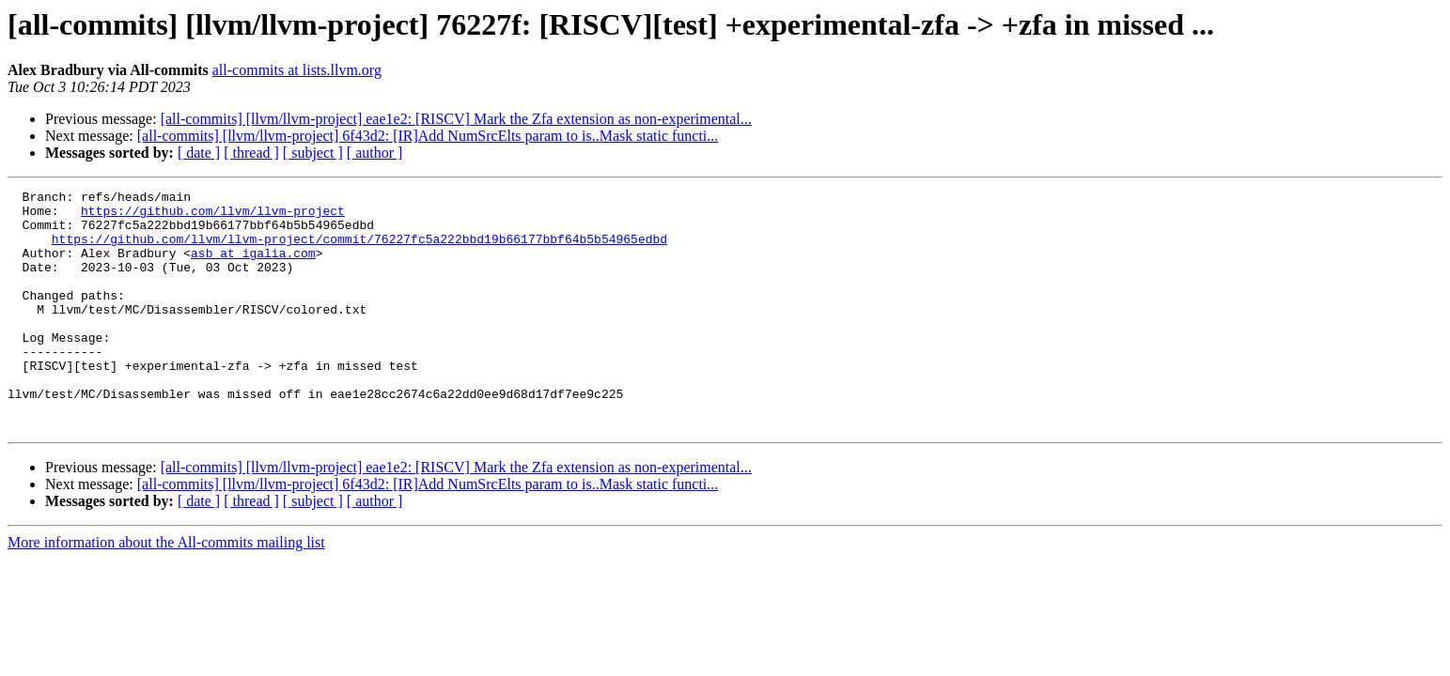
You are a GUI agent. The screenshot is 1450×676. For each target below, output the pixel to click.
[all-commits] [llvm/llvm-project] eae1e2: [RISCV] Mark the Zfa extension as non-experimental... (456, 119)
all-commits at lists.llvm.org (297, 70)
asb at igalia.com (253, 266)
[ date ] (199, 153)
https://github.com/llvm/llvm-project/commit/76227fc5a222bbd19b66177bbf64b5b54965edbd (359, 249)
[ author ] (375, 153)
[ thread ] (251, 153)
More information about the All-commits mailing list (166, 590)
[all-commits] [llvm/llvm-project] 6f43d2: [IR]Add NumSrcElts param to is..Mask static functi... (428, 136)
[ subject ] (313, 153)
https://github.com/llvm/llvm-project (213, 215)
